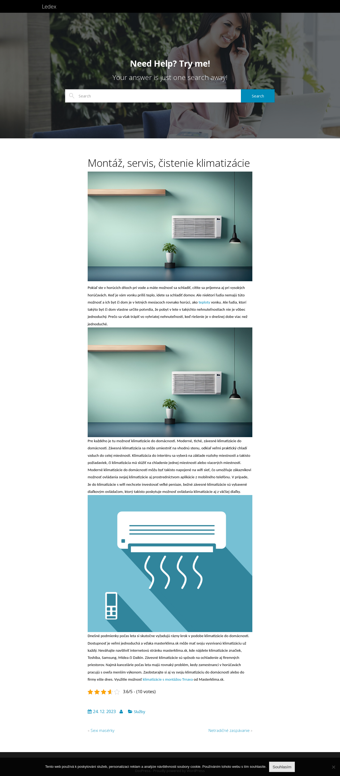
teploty (204, 302)
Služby (139, 711)
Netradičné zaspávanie (229, 730)
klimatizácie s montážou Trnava (168, 679)
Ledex (50, 10)
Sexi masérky (102, 730)
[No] (333, 767)
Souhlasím (282, 767)
